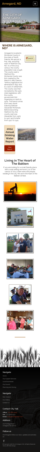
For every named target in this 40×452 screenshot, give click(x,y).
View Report (9, 148)
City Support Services (9, 378)
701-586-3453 (12, 412)
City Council (6, 384)
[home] (11, 3)
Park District (7, 397)
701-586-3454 (10, 414)
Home (5, 376)
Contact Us (6, 402)
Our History (6, 400)
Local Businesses (8, 381)
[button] (35, 4)
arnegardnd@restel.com (15, 416)
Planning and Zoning (9, 387)
